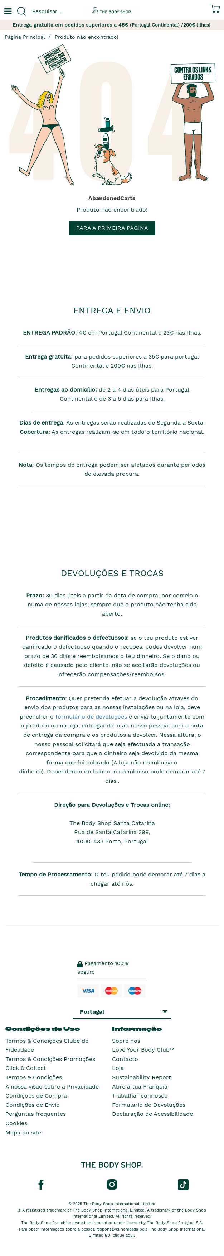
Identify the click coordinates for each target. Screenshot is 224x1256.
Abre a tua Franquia (139, 1086)
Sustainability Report (141, 1077)
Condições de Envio (32, 1104)
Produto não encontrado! (86, 37)
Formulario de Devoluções (148, 1104)
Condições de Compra (36, 1095)
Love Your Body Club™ (143, 1049)
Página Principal (25, 37)
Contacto (125, 1059)
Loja (118, 1068)
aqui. (130, 1235)
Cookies (16, 1123)
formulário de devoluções (90, 716)
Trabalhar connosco (140, 1095)
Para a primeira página (112, 227)
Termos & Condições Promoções (50, 1059)
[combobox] (56, 11)
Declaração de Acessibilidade (152, 1113)
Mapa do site (23, 1132)
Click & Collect (25, 1068)
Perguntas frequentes (35, 1113)
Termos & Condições (33, 1077)
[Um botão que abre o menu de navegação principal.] (7, 11)
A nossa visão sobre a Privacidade (52, 1086)
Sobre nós (126, 1040)
